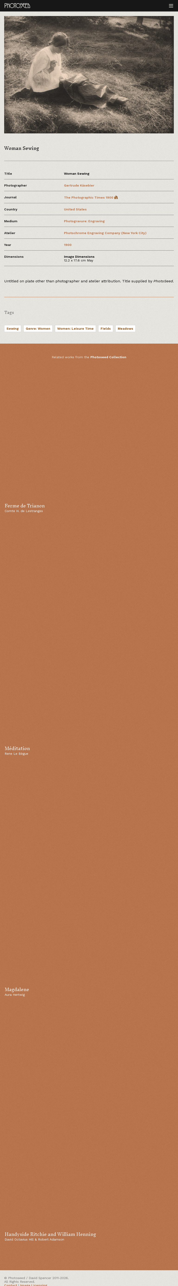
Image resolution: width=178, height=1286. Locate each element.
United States (75, 209)
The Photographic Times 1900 (91, 197)
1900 (68, 245)
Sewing (12, 328)
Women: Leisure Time (75, 328)
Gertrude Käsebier (79, 185)
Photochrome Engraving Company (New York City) (105, 233)
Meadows (125, 328)
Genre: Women (38, 328)
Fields (106, 328)
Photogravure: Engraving (84, 221)
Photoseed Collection (108, 357)
